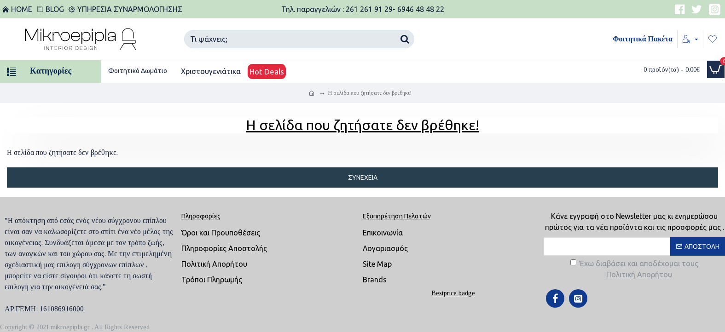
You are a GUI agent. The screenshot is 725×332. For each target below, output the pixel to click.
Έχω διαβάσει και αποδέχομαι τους (634, 269)
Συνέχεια (362, 177)
